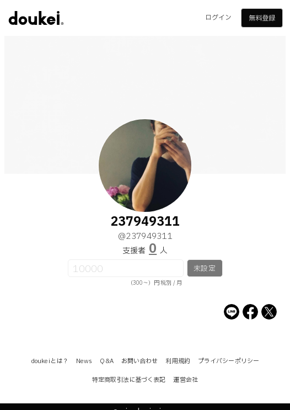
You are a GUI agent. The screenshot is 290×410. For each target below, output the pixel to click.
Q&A (106, 361)
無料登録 (262, 18)
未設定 (204, 268)
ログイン (218, 18)
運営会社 (185, 380)
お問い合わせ (139, 361)
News (84, 361)
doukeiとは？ (49, 361)
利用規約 (177, 361)
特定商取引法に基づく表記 (128, 380)
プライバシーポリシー (228, 361)
